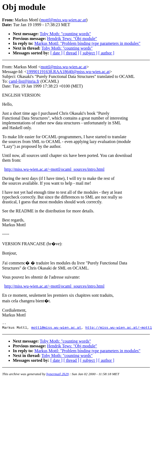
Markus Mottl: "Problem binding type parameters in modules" (87, 43)
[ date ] (56, 53)
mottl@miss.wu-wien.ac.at (64, 67)
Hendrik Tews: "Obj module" (72, 38)
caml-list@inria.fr (24, 81)
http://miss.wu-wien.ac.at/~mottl (118, 329)
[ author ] (106, 53)
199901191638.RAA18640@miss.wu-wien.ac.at (68, 71)
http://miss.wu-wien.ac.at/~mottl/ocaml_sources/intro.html (54, 169)
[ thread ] (71, 53)
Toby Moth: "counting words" (65, 33)
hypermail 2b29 (57, 376)
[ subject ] (88, 53)
